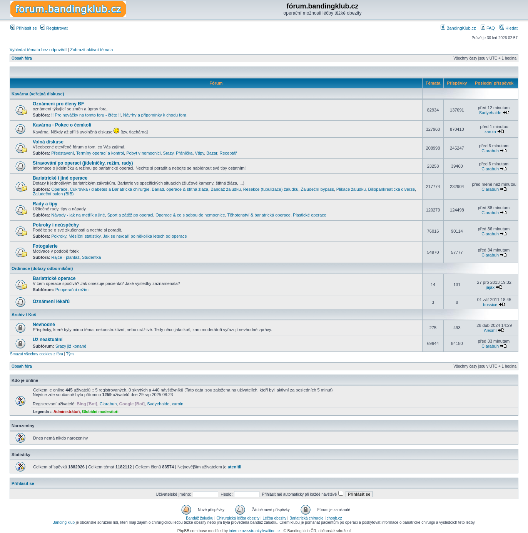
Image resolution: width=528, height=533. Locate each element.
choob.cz (334, 518)
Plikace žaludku (351, 189)
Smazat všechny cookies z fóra (36, 354)
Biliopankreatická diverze (391, 189)
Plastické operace (309, 215)
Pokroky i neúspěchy (56, 225)
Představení (62, 153)
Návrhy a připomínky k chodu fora (154, 115)
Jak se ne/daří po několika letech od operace (145, 236)
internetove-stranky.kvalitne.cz (255, 531)
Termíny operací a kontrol (100, 153)
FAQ (488, 28)
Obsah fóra (22, 58)
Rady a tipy (45, 204)
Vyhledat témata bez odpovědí (38, 49)
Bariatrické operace (54, 278)
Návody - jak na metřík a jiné (78, 215)
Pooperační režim (72, 289)
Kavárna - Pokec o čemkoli (62, 125)
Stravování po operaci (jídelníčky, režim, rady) (83, 163)
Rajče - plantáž (65, 257)
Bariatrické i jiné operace (60, 178)
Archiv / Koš (24, 314)
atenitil (234, 467)
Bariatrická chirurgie (306, 518)
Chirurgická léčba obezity (238, 518)
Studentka (91, 257)
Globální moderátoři (100, 412)
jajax (490, 287)
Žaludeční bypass (317, 189)
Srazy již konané (71, 346)
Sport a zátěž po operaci (130, 215)
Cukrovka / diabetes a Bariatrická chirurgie (110, 189)
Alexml (490, 330)
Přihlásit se (23, 28)
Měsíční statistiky (84, 236)
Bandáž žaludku (226, 189)
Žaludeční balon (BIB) (53, 194)
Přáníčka (184, 153)
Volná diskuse (48, 142)
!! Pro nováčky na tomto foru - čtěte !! (85, 115)
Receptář (228, 153)
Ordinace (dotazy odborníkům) (42, 268)
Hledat (509, 28)
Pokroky (58, 236)
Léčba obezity (274, 518)
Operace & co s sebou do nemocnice (190, 215)
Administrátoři (66, 412)
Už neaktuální (47, 339)
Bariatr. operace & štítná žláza (180, 189)
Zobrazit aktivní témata (91, 49)
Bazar (211, 153)
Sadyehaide (490, 112)
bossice (490, 304)
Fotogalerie (45, 246)
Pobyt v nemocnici (143, 153)
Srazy (168, 153)
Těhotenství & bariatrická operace (258, 215)
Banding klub (63, 522)
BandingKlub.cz (458, 28)
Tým (70, 354)
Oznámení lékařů (51, 301)
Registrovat (54, 28)
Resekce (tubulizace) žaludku (271, 189)
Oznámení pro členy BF (58, 104)
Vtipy (199, 153)
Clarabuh (490, 150)
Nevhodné (44, 324)
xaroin (490, 131)
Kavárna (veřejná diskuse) (38, 94)
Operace (59, 189)
